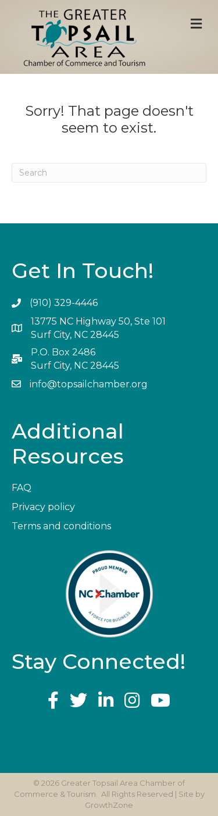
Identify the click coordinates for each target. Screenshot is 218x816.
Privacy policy (43, 506)
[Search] (109, 173)
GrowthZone (109, 805)
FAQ (21, 487)
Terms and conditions (61, 526)
